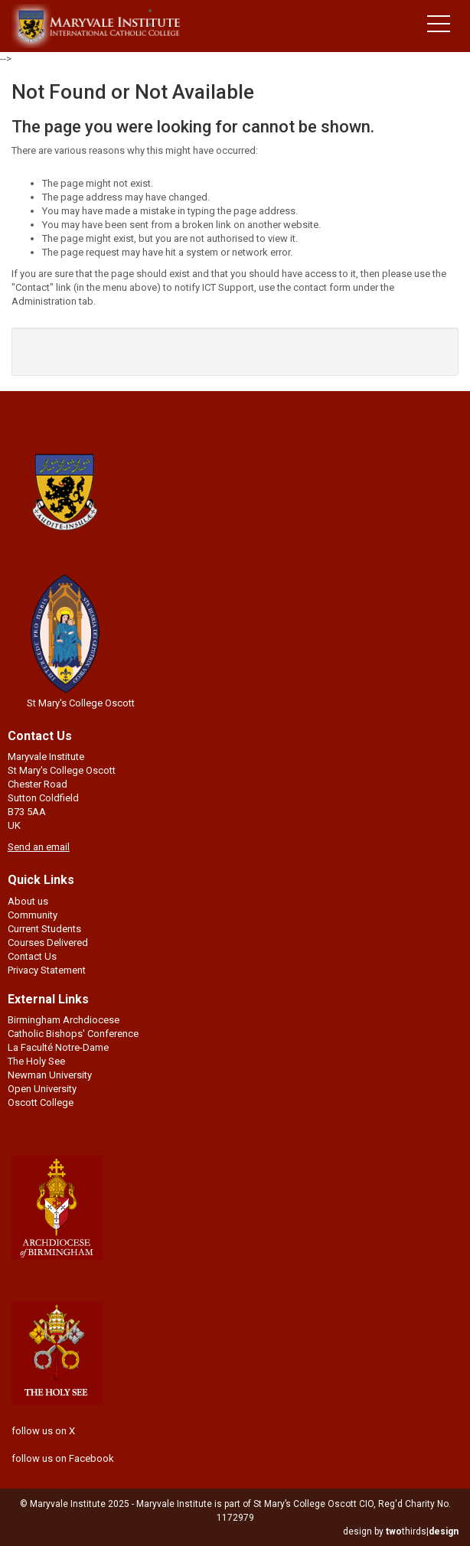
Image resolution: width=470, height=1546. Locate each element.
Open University (42, 1088)
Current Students (44, 928)
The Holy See (36, 1061)
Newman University (50, 1075)
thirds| (422, 1531)
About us (28, 901)
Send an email (39, 847)
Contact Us (32, 956)
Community (32, 915)
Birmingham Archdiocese (63, 1020)
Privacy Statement (47, 970)
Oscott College (40, 1102)
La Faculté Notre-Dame (58, 1047)
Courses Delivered (48, 942)
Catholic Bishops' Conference (73, 1033)
